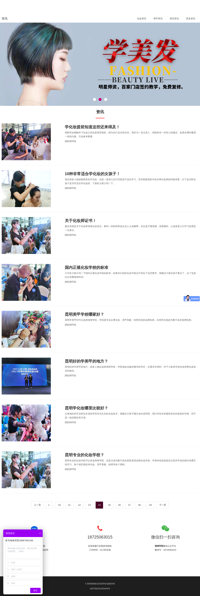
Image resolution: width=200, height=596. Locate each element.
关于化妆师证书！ (80, 220)
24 (150, 505)
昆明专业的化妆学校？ (84, 455)
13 (89, 505)
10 (59, 505)
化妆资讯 (141, 18)
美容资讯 (174, 18)
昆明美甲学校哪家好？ (84, 314)
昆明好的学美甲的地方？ (86, 361)
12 (79, 505)
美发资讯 (190, 18)
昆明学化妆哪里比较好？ (86, 408)
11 (69, 505)
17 (129, 505)
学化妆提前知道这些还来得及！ (92, 127)
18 (139, 505)
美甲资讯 (158, 18)
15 (109, 505)
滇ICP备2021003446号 (100, 588)
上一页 (37, 505)
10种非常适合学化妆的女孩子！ (92, 174)
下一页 (162, 505)
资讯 (5, 18)
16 (119, 505)
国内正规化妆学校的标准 (86, 267)
